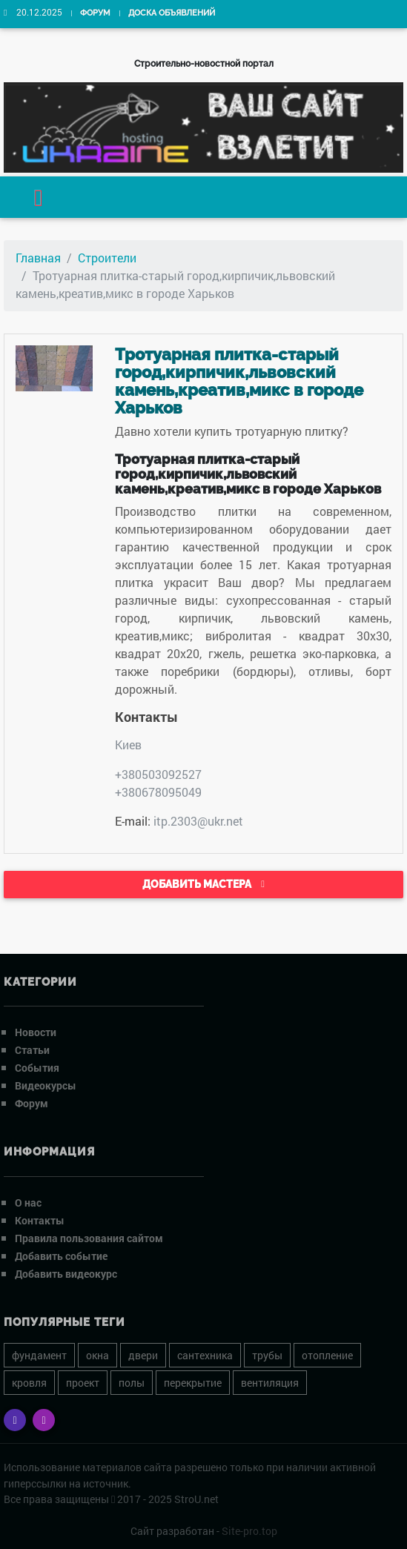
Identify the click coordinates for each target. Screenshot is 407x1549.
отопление (327, 1355)
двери (143, 1355)
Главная (38, 257)
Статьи (32, 1050)
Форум (95, 13)
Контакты (39, 1220)
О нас (28, 1202)
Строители (107, 257)
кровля (29, 1383)
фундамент (39, 1355)
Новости (35, 1032)
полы (132, 1383)
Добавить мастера (203, 884)
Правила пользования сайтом (89, 1238)
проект (82, 1383)
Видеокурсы (45, 1085)
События (37, 1068)
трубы (267, 1355)
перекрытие (193, 1383)
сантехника (205, 1355)
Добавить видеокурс (66, 1274)
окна (97, 1355)
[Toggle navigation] (38, 197)
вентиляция (270, 1383)
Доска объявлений (171, 13)
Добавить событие (61, 1256)
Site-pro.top (249, 1531)
